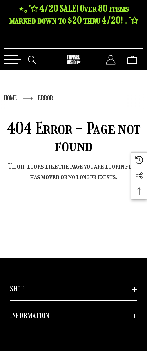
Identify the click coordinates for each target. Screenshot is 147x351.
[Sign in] (111, 59)
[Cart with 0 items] (132, 59)
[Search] (32, 59)
